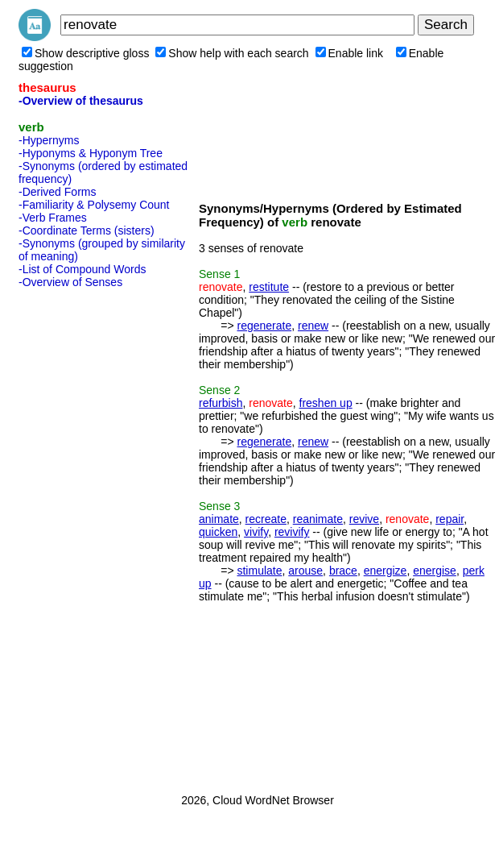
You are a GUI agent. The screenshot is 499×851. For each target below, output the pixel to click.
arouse (305, 570)
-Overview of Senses (70, 282)
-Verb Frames (53, 217)
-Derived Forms (57, 191)
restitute (269, 286)
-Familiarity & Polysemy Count (94, 204)
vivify (256, 531)
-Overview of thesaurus (81, 100)
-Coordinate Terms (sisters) (87, 230)
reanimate (318, 519)
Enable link (349, 53)
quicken (218, 531)
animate (219, 519)
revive (364, 519)
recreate (266, 519)
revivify (292, 531)
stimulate (259, 570)
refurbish (220, 402)
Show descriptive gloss (85, 53)
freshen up (326, 402)
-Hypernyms (49, 140)
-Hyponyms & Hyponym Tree (91, 153)
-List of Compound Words (82, 269)
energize (385, 570)
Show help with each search (231, 53)
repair (449, 519)
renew (313, 325)
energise (434, 570)
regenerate (264, 325)
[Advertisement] (83, 536)
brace (343, 570)
